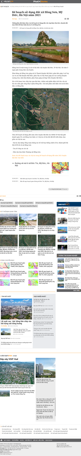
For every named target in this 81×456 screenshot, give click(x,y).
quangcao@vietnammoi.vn (66, 446)
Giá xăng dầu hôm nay (27, 429)
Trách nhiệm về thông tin (5, 454)
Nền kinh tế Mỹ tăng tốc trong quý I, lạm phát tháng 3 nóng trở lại (74, 220)
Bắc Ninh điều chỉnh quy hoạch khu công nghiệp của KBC (72, 279)
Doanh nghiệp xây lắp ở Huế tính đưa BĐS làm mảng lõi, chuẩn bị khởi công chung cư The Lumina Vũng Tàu (22, 392)
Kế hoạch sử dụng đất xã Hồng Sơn (9, 206)
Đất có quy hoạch (27, 6)
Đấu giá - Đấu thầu (38, 440)
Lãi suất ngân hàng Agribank (60, 431)
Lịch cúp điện (17, 431)
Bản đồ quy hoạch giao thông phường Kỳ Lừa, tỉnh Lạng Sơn (18, 281)
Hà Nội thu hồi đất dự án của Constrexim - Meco (41, 300)
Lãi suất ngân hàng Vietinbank (41, 433)
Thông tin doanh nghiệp (67, 255)
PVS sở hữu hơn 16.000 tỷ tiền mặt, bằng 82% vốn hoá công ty (74, 229)
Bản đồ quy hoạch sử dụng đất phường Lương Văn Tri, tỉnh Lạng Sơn (46, 273)
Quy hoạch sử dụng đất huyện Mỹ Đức (24, 203)
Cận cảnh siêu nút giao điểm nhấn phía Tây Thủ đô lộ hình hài (44, 417)
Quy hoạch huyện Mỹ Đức (7, 203)
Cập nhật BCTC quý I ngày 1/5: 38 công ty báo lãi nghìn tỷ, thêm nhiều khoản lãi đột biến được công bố (74, 211)
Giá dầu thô (37, 429)
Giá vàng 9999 (16, 429)
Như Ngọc (14, 18)
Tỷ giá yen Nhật (73, 429)
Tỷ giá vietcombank (7, 431)
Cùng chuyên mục (7, 260)
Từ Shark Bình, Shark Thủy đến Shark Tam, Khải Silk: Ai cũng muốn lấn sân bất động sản (72, 272)
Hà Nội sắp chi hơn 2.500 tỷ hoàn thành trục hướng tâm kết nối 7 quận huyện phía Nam (8, 229)
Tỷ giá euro (57, 429)
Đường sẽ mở (18, 6)
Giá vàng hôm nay (6, 429)
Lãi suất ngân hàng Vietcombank (59, 433)
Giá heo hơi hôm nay (47, 429)
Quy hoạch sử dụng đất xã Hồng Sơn (28, 206)
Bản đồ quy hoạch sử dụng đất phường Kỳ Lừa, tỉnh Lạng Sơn (47, 281)
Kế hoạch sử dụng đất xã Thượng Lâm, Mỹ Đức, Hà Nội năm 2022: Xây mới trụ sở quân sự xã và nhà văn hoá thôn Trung (46, 251)
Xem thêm (76, 290)
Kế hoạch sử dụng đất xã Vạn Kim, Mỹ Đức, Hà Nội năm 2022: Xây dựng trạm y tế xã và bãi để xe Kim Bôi (8, 250)
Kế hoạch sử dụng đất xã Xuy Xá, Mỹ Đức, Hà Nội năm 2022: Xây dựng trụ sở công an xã (46, 229)
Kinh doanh (48, 440)
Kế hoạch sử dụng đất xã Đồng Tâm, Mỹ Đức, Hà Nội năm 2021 (36, 28)
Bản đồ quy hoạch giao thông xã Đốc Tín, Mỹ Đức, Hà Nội (37, 181)
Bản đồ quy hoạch (59, 6)
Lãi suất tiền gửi (47, 431)
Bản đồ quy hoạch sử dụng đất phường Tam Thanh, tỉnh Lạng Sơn (46, 264)
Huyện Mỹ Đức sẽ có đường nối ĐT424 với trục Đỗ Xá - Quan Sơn (27, 228)
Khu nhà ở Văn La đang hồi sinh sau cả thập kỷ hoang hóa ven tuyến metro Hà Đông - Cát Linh (43, 317)
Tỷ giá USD (64, 429)
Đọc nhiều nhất (40, 296)
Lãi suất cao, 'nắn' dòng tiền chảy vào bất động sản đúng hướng (16, 322)
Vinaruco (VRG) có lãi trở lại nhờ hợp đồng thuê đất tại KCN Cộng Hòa (72, 266)
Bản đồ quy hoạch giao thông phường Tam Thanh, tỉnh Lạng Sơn (18, 264)
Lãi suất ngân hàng (27, 431)
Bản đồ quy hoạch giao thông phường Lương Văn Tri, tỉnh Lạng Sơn (19, 273)
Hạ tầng (12, 6)
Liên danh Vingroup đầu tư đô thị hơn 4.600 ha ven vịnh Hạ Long (72, 260)
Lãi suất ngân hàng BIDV (26, 433)
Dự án (22, 440)
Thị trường (4, 326)
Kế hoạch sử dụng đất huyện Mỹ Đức (44, 203)
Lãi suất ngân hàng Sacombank (10, 433)
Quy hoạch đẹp (37, 6)
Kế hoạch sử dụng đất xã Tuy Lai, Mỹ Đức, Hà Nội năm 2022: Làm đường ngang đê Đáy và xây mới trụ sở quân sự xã (27, 251)
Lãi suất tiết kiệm (37, 431)
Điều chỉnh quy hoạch (47, 6)
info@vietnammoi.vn (7, 452)
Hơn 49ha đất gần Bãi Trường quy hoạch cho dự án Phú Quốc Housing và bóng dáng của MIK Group (72, 285)
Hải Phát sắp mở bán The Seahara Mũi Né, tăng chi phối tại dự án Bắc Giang (21, 331)
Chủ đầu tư (28, 440)
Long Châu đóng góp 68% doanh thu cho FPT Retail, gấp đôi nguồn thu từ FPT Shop (74, 239)
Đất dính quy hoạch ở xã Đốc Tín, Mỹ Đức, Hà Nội (34, 178)
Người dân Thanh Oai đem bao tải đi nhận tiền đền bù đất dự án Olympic (45, 411)
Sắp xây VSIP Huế (5, 338)
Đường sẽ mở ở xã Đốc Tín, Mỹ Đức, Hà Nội (32, 164)
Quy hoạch (5, 6)
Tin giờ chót (6, 296)
